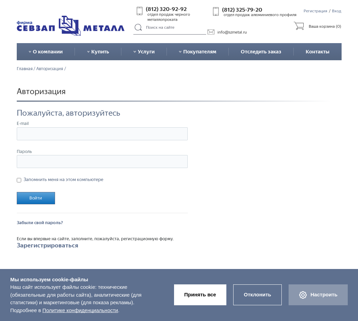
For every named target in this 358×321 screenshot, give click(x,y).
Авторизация (49, 69)
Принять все (200, 294)
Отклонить (257, 294)
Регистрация (315, 11)
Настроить (318, 295)
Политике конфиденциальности (80, 310)
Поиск (138, 28)
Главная (25, 69)
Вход (336, 11)
